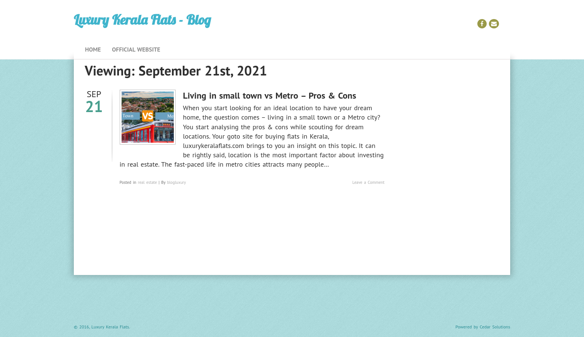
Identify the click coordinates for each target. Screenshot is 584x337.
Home (93, 49)
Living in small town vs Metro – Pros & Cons (269, 95)
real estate (147, 182)
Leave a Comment (368, 182)
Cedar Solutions (495, 327)
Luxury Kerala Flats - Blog (142, 19)
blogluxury (176, 182)
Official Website (136, 49)
